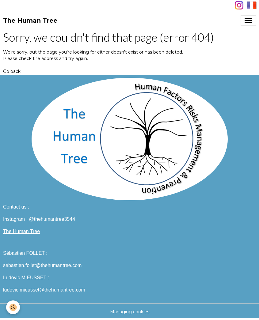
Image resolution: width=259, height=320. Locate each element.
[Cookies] (13, 307)
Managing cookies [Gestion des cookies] (129, 311)
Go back (12, 71)
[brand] (30, 20)
